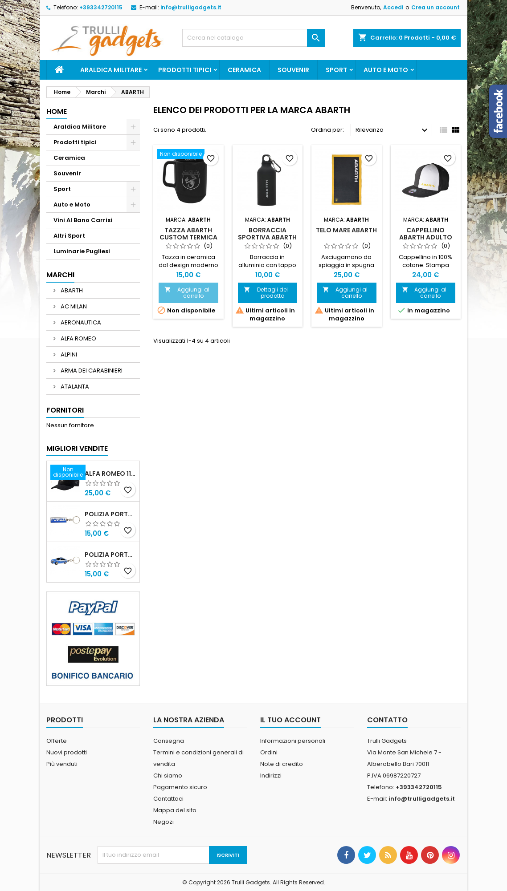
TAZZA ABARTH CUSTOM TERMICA (188, 234)
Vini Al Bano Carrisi (82, 220)
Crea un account (435, 7)
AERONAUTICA (80, 322)
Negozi (163, 822)
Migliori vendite (77, 448)
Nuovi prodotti (66, 752)
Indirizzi (271, 775)
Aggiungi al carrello (186, 293)
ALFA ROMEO (77, 338)
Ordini (269, 752)
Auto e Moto (386, 69)
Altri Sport (69, 235)
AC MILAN (73, 306)
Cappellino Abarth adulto (425, 234)
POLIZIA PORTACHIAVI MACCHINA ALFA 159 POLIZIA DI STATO (110, 554)
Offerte (56, 741)
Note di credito (281, 764)
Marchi (60, 275)
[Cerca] (253, 38)
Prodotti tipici (184, 69)
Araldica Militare (111, 69)
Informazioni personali (292, 741)
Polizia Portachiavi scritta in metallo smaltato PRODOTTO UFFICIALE (110, 514)
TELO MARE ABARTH (346, 230)
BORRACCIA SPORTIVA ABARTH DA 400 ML (267, 237)
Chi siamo (167, 775)
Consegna (168, 741)
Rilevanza (393, 130)
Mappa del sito (174, 810)
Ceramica (244, 69)
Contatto (387, 720)
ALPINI (68, 354)
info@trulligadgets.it (190, 7)
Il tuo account (290, 720)
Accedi (393, 7)
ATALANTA (74, 386)
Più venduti (62, 764)
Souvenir (293, 69)
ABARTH (71, 290)
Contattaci (168, 798)
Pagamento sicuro (180, 787)
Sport (336, 69)
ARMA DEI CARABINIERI (91, 370)
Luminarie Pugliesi (81, 251)
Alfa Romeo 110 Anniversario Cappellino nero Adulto (110, 473)
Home (56, 111)
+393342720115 (101, 7)
